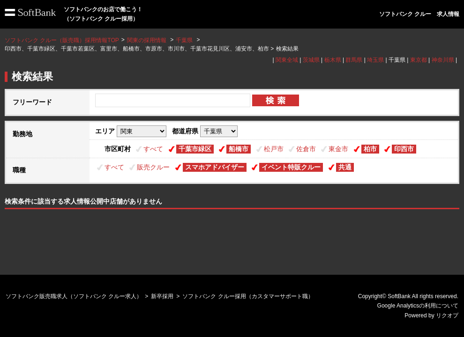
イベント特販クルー (291, 167)
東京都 (418, 60)
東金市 (338, 149)
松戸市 (274, 149)
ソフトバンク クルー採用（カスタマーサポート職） (247, 296)
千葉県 (184, 40)
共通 (345, 167)
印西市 (404, 149)
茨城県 (311, 60)
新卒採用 (162, 296)
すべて (153, 149)
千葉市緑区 (195, 149)
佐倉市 (306, 149)
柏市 (370, 149)
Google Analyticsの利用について (417, 305)
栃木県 (332, 60)
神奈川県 (443, 60)
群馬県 (353, 60)
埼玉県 (375, 60)
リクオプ (447, 315)
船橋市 (238, 149)
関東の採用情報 (147, 40)
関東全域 (287, 60)
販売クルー (153, 167)
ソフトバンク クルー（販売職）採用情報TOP (62, 40)
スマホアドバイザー (214, 167)
